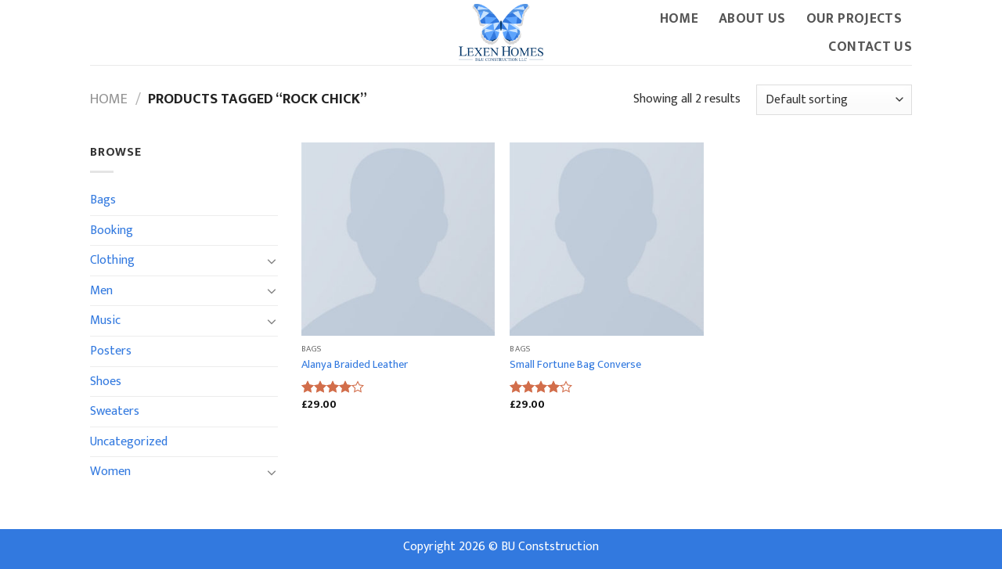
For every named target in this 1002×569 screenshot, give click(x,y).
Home (679, 18)
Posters (111, 351)
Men (101, 290)
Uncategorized (129, 441)
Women (110, 471)
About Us (752, 18)
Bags (103, 200)
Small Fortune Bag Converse (575, 365)
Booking (111, 230)
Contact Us (870, 46)
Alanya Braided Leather (354, 365)
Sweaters (114, 411)
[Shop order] (834, 100)
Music (105, 320)
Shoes (105, 381)
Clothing (112, 260)
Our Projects (854, 18)
